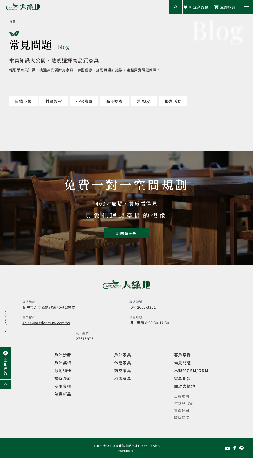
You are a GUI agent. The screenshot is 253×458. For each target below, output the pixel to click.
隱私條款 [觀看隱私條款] (181, 417)
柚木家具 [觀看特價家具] (122, 378)
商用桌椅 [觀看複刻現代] (62, 386)
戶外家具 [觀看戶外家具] (122, 354)
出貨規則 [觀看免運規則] (181, 396)
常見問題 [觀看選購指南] (182, 363)
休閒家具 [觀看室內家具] (122, 363)
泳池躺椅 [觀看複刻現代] (62, 370)
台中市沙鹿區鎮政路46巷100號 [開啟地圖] (48, 307)
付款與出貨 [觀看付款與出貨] (183, 403)
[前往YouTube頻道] (227, 448)
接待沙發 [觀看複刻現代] (62, 378)
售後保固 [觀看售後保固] (181, 410)
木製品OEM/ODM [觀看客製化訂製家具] (191, 370)
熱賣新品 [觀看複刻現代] (62, 394)
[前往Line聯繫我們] (225, 7)
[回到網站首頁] (23, 7)
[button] (246, 7)
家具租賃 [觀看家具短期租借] (182, 378)
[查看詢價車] (196, 7)
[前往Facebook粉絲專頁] (234, 448)
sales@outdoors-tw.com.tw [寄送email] (46, 322)
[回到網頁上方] (5, 384)
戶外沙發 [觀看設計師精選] (62, 354)
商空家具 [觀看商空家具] (122, 370)
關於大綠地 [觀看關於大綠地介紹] (184, 386)
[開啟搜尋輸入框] (175, 7)
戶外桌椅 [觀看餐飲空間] (62, 363)
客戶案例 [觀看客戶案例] (182, 354)
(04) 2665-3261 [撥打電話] (142, 307)
